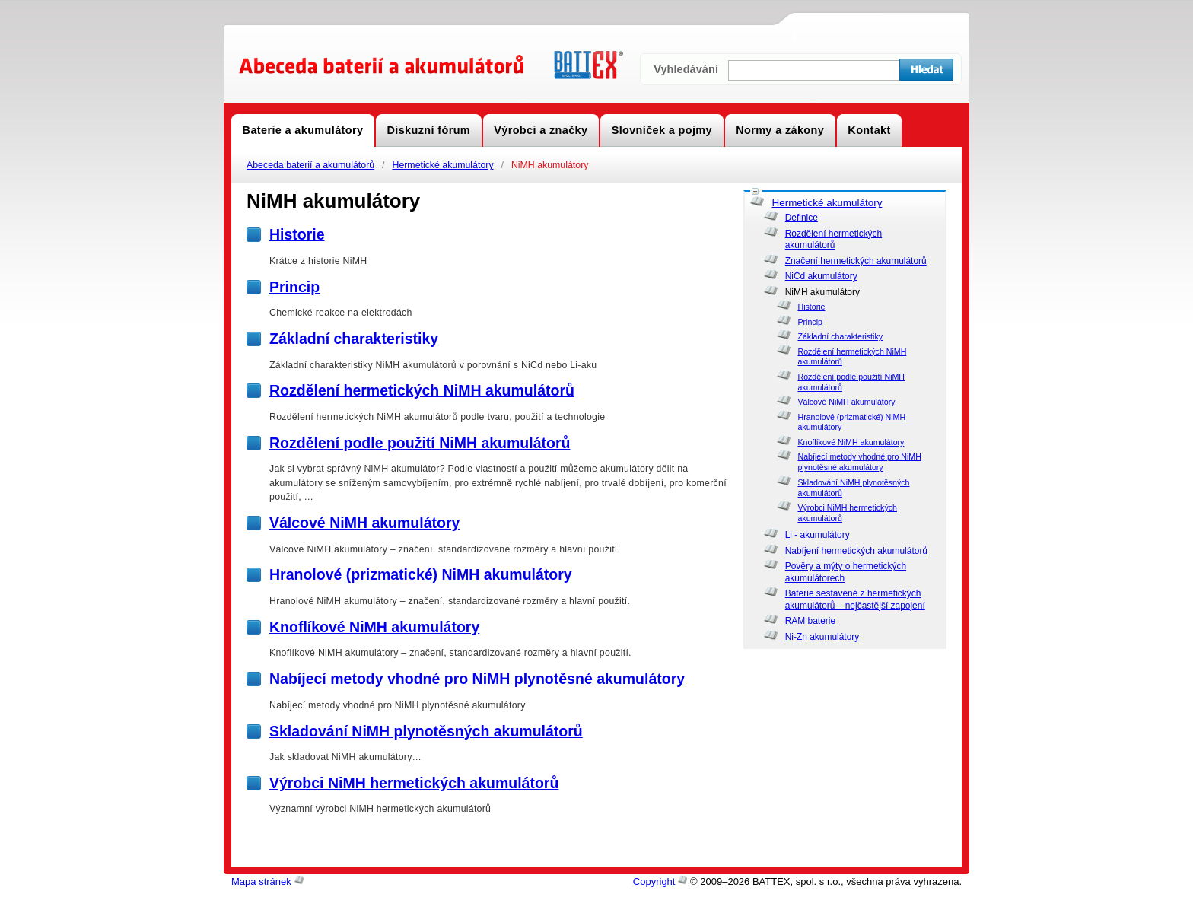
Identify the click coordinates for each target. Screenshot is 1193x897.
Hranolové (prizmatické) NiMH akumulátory (420, 574)
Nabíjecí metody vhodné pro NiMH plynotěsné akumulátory (859, 462)
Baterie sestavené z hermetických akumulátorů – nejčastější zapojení (855, 599)
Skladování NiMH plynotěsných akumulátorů (426, 731)
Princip (809, 321)
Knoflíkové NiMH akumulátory (850, 442)
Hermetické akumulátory (442, 165)
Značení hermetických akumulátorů (856, 261)
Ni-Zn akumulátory (822, 636)
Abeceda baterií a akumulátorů (310, 165)
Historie (811, 306)
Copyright (654, 881)
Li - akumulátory (817, 535)
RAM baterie (810, 620)
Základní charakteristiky (840, 336)
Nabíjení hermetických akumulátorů (856, 551)
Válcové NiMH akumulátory (846, 401)
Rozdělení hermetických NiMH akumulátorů (421, 390)
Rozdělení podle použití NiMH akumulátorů (419, 442)
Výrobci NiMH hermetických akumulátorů (413, 783)
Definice (801, 217)
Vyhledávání (686, 69)
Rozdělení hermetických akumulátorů (834, 239)
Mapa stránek (261, 881)
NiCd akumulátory (821, 276)
